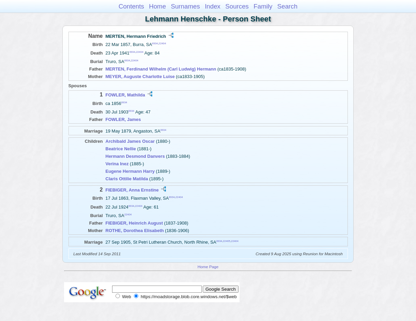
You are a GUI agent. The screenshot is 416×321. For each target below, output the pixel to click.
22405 (226, 240)
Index (212, 6)
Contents (131, 6)
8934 (155, 43)
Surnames (185, 6)
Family (262, 6)
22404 (162, 43)
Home (157, 6)
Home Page (208, 266)
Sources (237, 6)
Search (287, 6)
